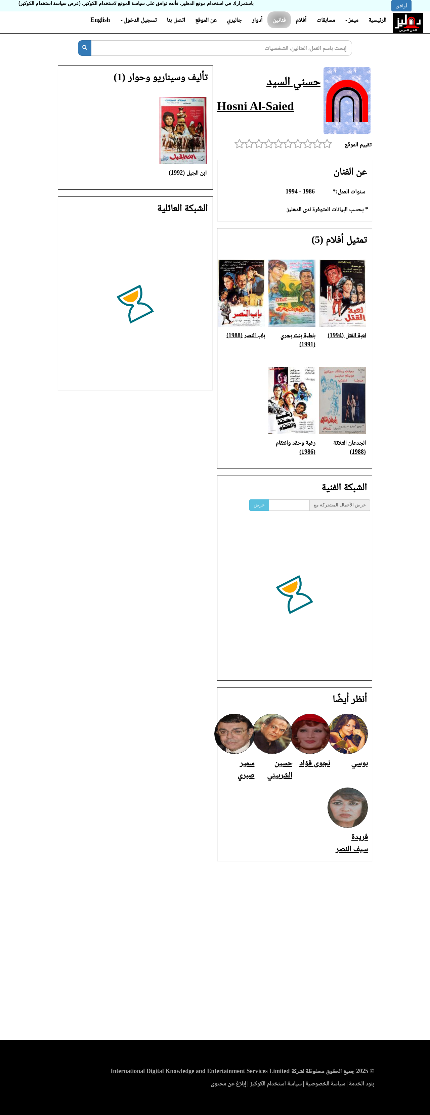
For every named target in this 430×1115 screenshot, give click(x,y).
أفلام (301, 19)
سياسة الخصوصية (325, 1083)
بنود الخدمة (361, 1083)
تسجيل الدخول (138, 19)
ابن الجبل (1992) (188, 172)
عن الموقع (206, 19)
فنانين (279, 19)
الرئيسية (377, 19)
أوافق (401, 5)
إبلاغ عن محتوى (228, 1083)
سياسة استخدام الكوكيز (276, 1083)
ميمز (351, 19)
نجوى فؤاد (314, 762)
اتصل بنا (176, 19)
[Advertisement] (215, 952)
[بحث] (84, 48)
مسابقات (325, 19)
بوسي (359, 762)
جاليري (234, 19)
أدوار (257, 19)
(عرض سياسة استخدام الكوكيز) (49, 3)
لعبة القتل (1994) (347, 335)
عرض (259, 504)
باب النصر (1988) (245, 335)
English (100, 19)
